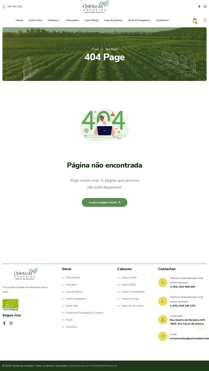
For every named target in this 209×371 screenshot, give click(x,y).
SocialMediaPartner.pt (103, 366)
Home (95, 49)
